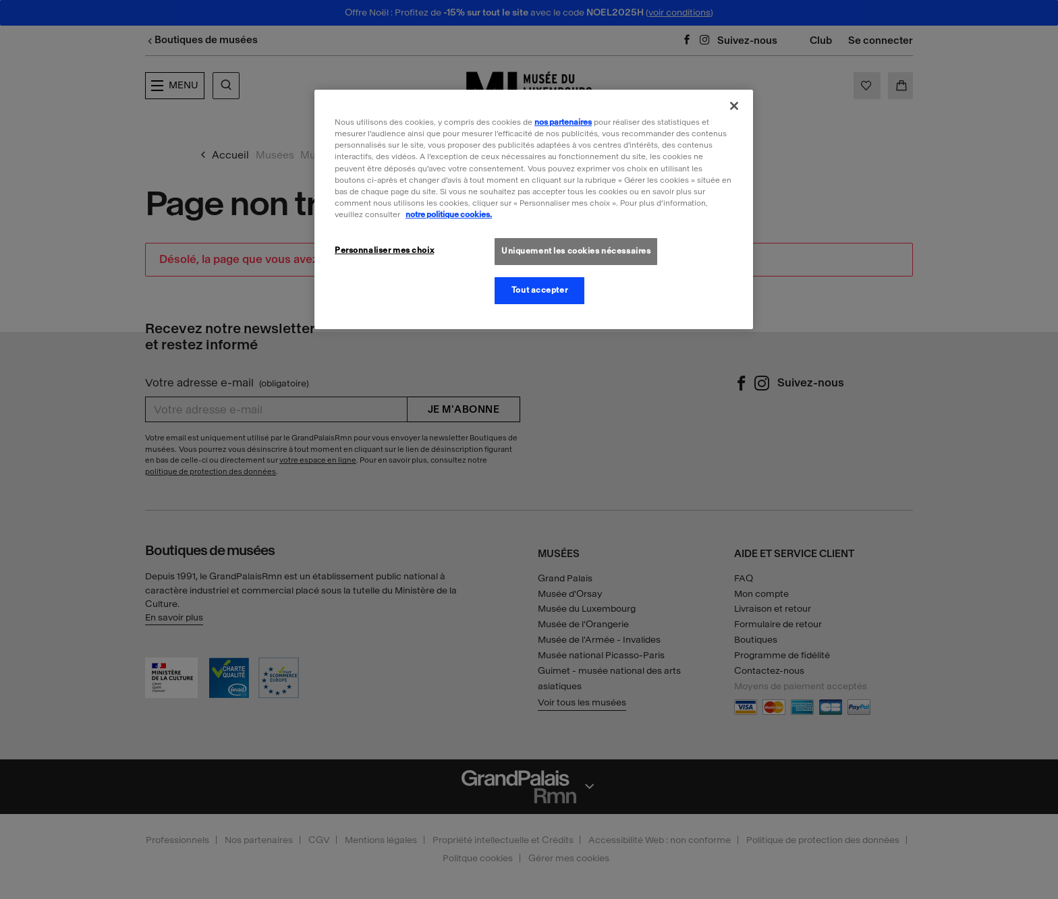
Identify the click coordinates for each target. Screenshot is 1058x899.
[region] (533, 209)
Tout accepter (539, 290)
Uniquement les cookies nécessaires (575, 251)
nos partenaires (563, 122)
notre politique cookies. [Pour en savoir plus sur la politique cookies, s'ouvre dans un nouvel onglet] (449, 214)
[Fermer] (734, 106)
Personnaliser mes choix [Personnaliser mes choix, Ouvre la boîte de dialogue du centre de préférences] (384, 250)
